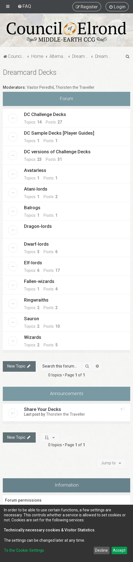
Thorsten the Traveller (75, 87)
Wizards (32, 337)
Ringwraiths (36, 300)
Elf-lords (33, 262)
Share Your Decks (42, 409)
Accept (119, 550)
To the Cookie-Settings (24, 550)
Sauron (31, 318)
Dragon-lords (38, 226)
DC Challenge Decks (45, 114)
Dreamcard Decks (30, 72)
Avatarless (35, 170)
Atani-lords (35, 189)
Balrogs (32, 207)
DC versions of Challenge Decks (57, 151)
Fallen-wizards (39, 281)
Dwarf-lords (36, 244)
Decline (101, 550)
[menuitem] (24, 6)
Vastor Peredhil (40, 87)
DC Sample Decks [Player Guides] (59, 133)
